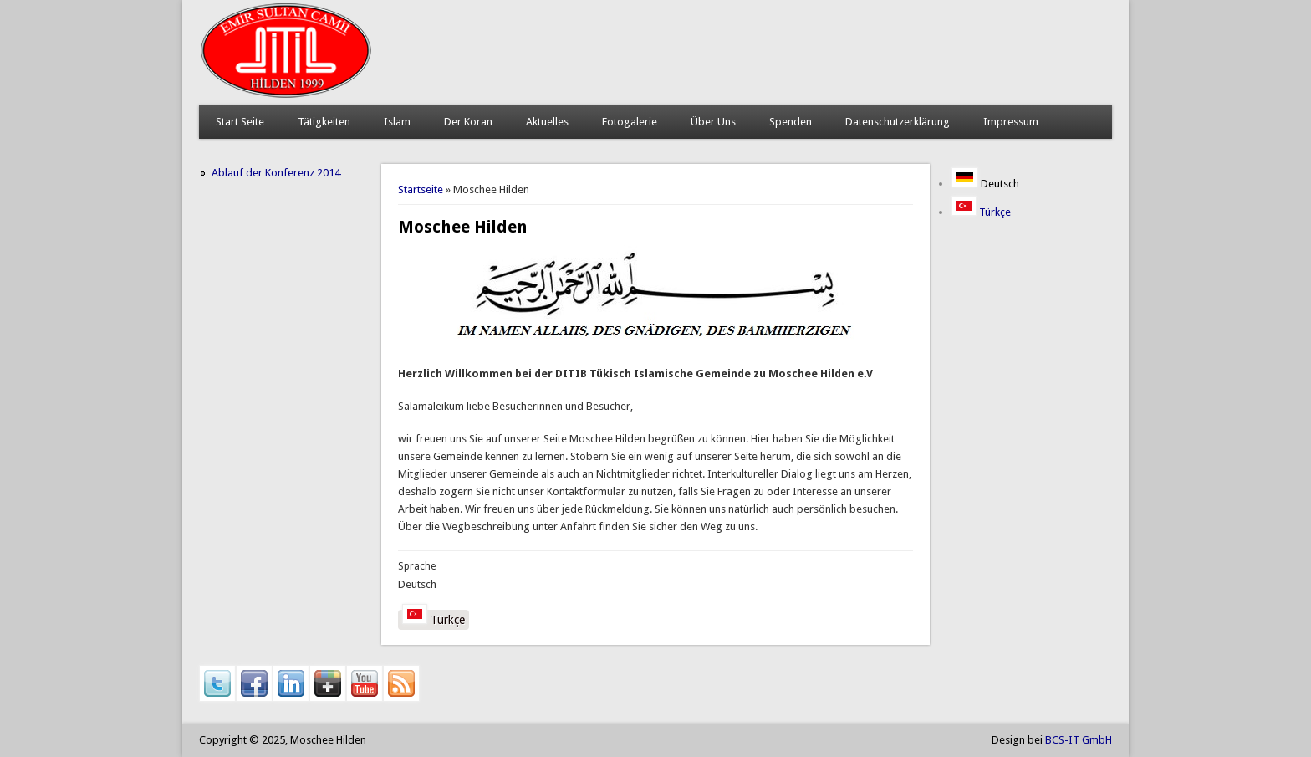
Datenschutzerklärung (897, 121)
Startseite (420, 189)
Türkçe (433, 618)
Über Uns (713, 121)
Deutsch (985, 183)
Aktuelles (547, 121)
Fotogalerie (629, 121)
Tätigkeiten (324, 121)
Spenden (790, 121)
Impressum (1010, 121)
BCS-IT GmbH (1078, 740)
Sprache (417, 566)
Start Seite (240, 121)
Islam (397, 121)
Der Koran (468, 121)
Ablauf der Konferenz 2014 (276, 172)
